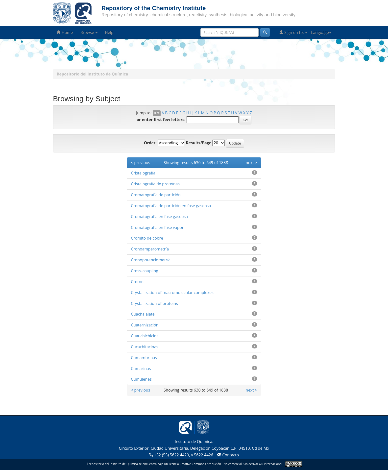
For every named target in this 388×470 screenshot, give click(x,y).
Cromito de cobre (147, 238)
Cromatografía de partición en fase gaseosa (171, 205)
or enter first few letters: (161, 119)
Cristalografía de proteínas (155, 184)
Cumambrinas (144, 357)
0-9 (156, 113)
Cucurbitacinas (144, 346)
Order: (150, 143)
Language (321, 32)
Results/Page (198, 143)
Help (109, 32)
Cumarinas (141, 368)
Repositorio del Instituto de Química (92, 74)
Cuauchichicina (145, 336)
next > (251, 162)
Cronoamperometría (150, 249)
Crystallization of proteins (154, 303)
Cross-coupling (144, 270)
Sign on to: (293, 32)
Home (65, 32)
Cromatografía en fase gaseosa (159, 216)
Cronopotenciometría (150, 260)
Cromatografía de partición (156, 195)
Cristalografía (143, 173)
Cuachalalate (143, 314)
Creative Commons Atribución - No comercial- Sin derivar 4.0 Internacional (231, 464)
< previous (140, 162)
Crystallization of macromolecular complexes (172, 292)
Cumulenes (141, 379)
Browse (88, 32)
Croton (137, 281)
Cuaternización (144, 325)
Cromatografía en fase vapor (157, 227)
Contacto (227, 455)
